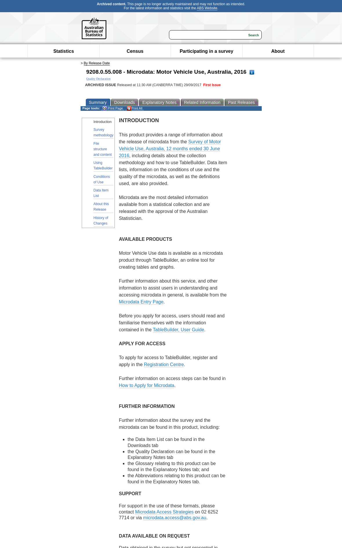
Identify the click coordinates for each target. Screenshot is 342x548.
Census (135, 51)
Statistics (63, 51)
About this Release (101, 206)
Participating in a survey (206, 51)
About (278, 51)
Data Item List (101, 193)
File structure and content (103, 149)
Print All (134, 108)
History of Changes (101, 220)
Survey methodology (104, 132)
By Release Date (97, 63)
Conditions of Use (102, 179)
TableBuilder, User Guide (178, 329)
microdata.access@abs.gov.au (174, 517)
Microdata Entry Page (141, 301)
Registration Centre (164, 364)
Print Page (112, 108)
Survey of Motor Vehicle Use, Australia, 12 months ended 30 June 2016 (170, 148)
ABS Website (207, 8)
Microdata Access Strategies (164, 511)
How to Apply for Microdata (146, 385)
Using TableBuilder (103, 165)
